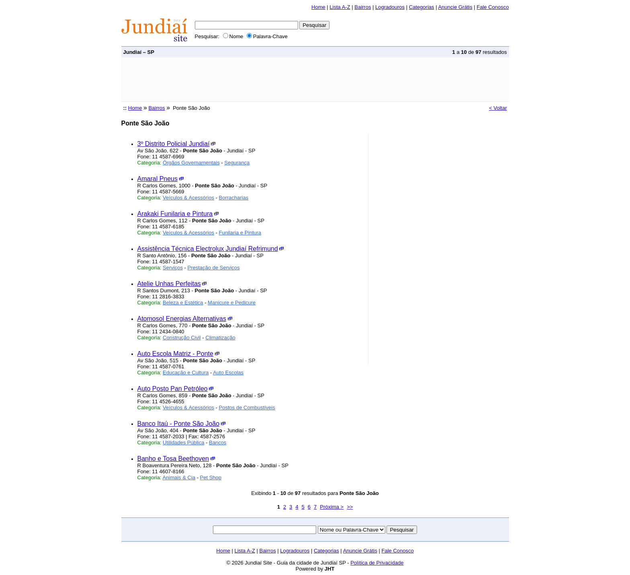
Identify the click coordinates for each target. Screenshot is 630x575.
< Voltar (498, 108)
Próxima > (332, 507)
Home (318, 7)
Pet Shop (211, 477)
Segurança (237, 163)
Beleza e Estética (183, 303)
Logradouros (390, 7)
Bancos (217, 442)
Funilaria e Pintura (240, 233)
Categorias (421, 7)
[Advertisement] (267, 80)
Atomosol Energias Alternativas (181, 318)
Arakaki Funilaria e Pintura (175, 213)
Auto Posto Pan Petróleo (172, 388)
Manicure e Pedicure (232, 303)
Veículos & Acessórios (188, 198)
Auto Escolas (228, 373)
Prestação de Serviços (214, 268)
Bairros (362, 7)
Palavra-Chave (267, 36)
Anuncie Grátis (455, 7)
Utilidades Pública (183, 442)
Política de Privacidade (376, 563)
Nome (233, 36)
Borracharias (234, 198)
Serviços (173, 268)
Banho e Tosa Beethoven (173, 458)
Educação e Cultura (186, 373)
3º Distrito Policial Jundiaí (173, 143)
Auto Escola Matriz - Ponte (175, 353)
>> (350, 507)
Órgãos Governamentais (191, 163)
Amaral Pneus (157, 178)
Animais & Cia (178, 477)
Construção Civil (182, 338)
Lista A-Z (339, 7)
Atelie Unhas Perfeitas (169, 283)
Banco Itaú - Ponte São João (178, 423)
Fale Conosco (493, 7)
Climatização (220, 338)
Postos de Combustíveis (247, 408)
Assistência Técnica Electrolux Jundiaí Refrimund (207, 248)
